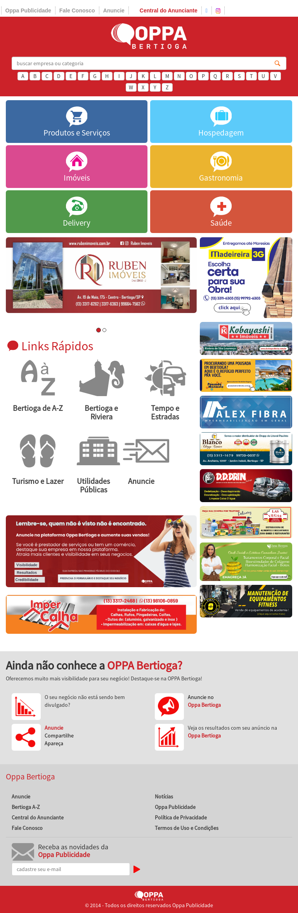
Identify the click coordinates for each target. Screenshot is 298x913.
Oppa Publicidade (28, 10)
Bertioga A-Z (26, 806)
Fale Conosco (77, 10)
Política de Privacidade (181, 817)
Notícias (164, 796)
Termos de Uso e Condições (186, 827)
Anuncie (114, 10)
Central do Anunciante (169, 10)
